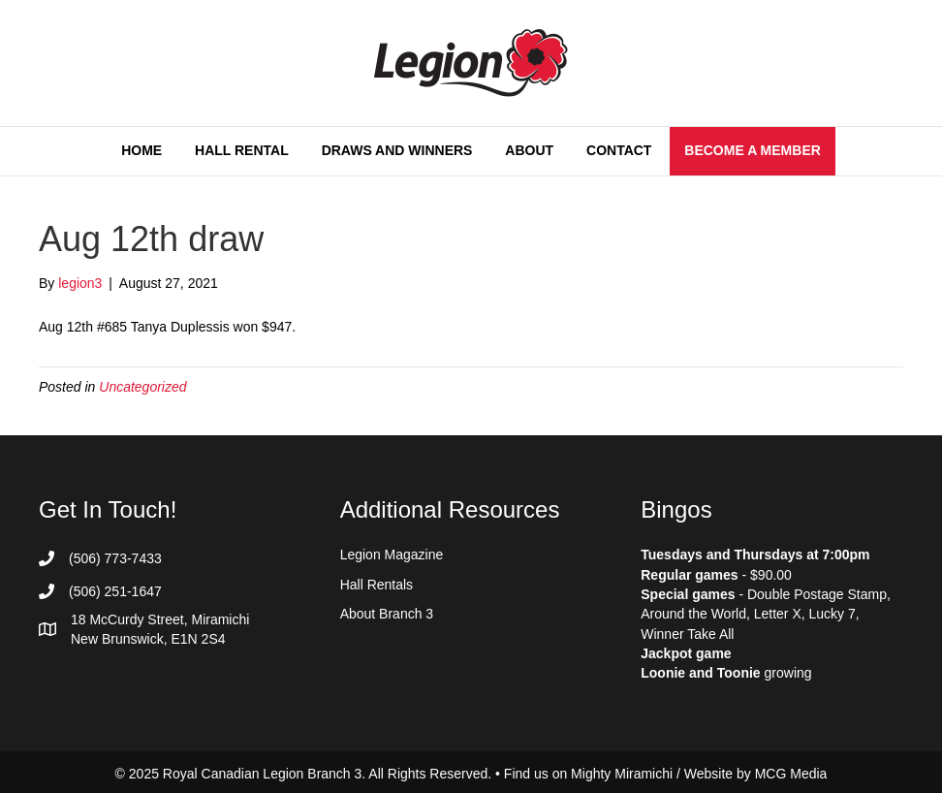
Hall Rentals (376, 584)
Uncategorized (142, 387)
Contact (618, 150)
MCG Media (791, 773)
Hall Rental (242, 150)
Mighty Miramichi (622, 773)
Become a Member (752, 150)
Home (141, 150)
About (529, 150)
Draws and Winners (397, 150)
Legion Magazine (392, 554)
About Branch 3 (387, 613)
